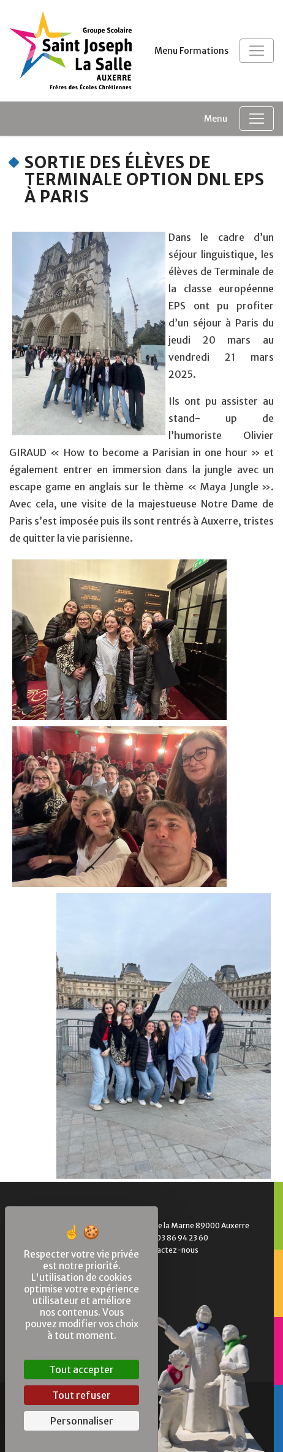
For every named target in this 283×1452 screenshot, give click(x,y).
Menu (215, 118)
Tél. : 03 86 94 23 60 (165, 1237)
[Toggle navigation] (257, 51)
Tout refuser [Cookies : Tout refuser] (81, 1395)
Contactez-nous (160, 1250)
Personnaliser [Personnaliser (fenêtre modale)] (81, 1421)
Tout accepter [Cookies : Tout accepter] (81, 1369)
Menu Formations (191, 50)
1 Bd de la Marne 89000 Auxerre (186, 1225)
